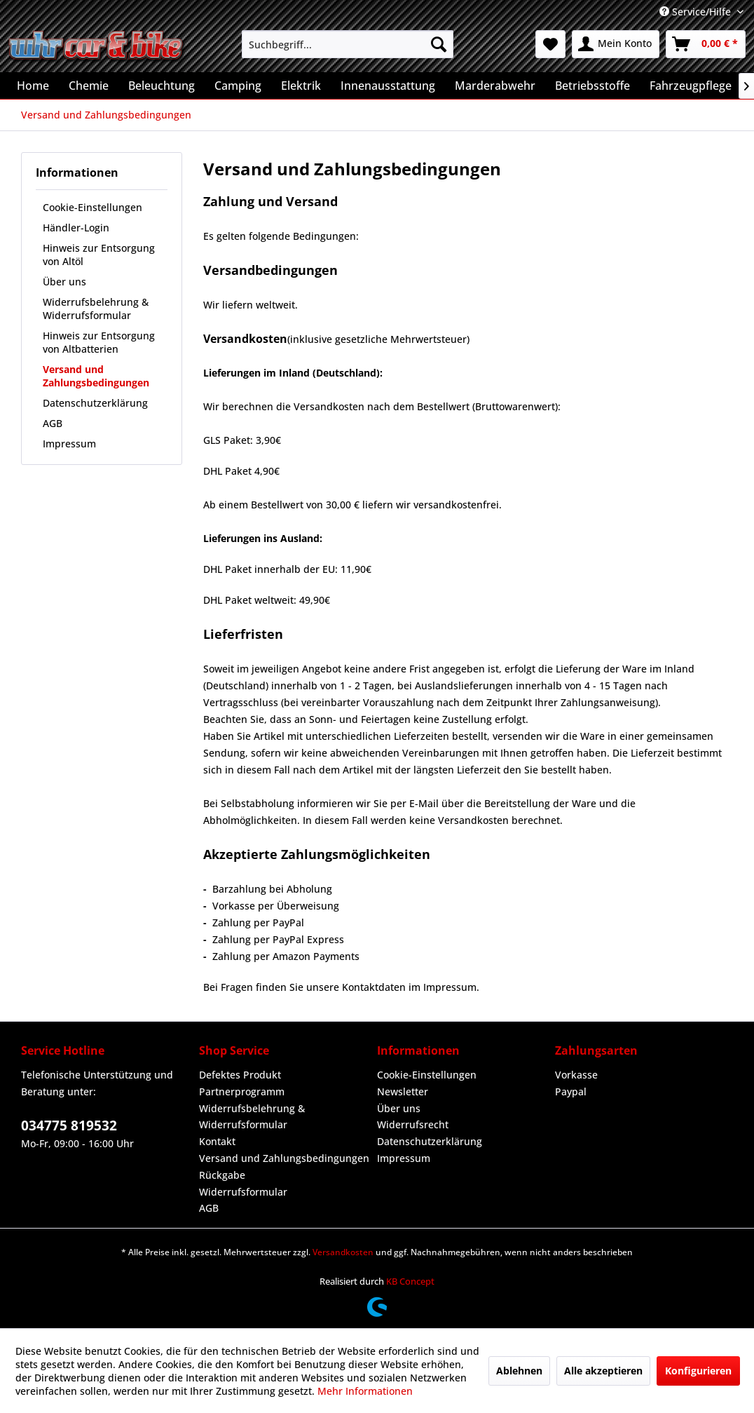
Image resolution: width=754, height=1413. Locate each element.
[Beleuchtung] (161, 85)
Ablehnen (519, 1370)
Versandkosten (343, 1252)
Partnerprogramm (242, 1091)
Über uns (64, 281)
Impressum (69, 443)
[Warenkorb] (706, 44)
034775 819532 (69, 1125)
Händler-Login (76, 227)
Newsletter (402, 1091)
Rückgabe (222, 1175)
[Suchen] (438, 44)
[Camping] (238, 85)
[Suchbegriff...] (347, 44)
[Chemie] (88, 85)
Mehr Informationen (365, 1391)
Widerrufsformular (243, 1191)
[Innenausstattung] (388, 85)
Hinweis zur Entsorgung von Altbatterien (99, 342)
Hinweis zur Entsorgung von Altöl (99, 254)
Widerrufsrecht (412, 1124)
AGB (52, 423)
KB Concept (410, 1281)
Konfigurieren (698, 1370)
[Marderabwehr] (495, 85)
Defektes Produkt (240, 1074)
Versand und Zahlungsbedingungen (96, 376)
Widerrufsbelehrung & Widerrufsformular (96, 308)
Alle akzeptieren (603, 1370)
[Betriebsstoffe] (592, 85)
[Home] (33, 85)
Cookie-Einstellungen (92, 207)
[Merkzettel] (550, 44)
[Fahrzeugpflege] (690, 85)
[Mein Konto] (615, 44)
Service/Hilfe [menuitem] (696, 11)
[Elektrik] (301, 85)
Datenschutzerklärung (95, 403)
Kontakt (217, 1141)
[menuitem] (347, 44)
